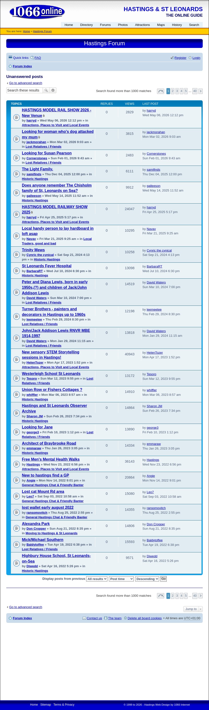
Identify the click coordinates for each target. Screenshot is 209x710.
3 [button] (177, 91)
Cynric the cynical (40, 255)
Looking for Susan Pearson (47, 153)
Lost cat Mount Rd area (43, 491)
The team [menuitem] (115, 618)
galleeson (33, 196)
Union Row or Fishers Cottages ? (52, 390)
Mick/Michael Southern (42, 540)
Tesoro (31, 378)
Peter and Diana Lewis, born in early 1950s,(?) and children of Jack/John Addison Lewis (55, 287)
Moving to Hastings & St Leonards (52, 533)
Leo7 (30, 496)
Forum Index (22, 618)
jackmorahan (36, 142)
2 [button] (172, 91)
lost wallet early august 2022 (48, 507)
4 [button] (181, 91)
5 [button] (186, 91)
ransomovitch (36, 512)
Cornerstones (36, 158)
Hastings (33, 464)
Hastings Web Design (157, 704)
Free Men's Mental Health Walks (51, 459)
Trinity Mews (33, 250)
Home (26, 31)
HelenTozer (34, 362)
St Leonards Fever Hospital (46, 266)
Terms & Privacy (64, 704)
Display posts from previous (74, 578)
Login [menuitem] (196, 58)
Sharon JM (34, 416)
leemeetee (34, 319)
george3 (32, 432)
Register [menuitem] (181, 58)
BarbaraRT (34, 271)
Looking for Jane (37, 427)
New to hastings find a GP (45, 475)
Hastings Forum (42, 31)
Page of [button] (160, 91)
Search (46, 90)
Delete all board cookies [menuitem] (145, 618)
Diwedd (32, 566)
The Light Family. (37, 169)
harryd (31, 120)
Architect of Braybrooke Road (49, 443)
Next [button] (200, 91)
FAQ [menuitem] (38, 58)
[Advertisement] (104, 661)
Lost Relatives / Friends (43, 146)
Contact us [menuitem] (94, 618)
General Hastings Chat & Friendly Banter (52, 485)
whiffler (32, 395)
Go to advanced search (25, 83)
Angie (30, 480)
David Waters (36, 298)
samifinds (33, 174)
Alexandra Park (36, 524)
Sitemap (45, 704)
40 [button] (194, 91)
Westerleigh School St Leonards (51, 374)
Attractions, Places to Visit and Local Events (55, 125)
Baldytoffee (35, 544)
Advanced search (53, 90)
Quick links (21, 58)
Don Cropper (36, 528)
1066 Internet (182, 704)
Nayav (31, 239)
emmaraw (33, 448)
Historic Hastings (35, 179)
